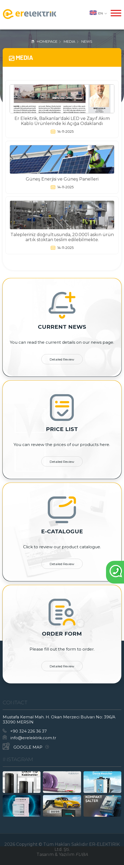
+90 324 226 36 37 (25, 731)
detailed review (62, 359)
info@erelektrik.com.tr (29, 737)
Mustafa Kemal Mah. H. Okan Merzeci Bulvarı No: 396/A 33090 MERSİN (59, 719)
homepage (47, 41)
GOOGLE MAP (26, 746)
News (86, 41)
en (98, 12)
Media (69, 41)
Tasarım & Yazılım (62, 854)
